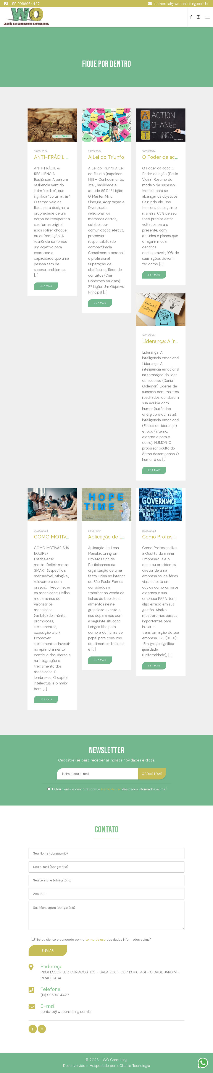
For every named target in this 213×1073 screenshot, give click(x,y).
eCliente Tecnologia (133, 1065)
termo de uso (111, 789)
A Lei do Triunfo (106, 157)
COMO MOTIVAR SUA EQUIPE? (69, 536)
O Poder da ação (161, 157)
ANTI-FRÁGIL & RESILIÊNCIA (66, 157)
